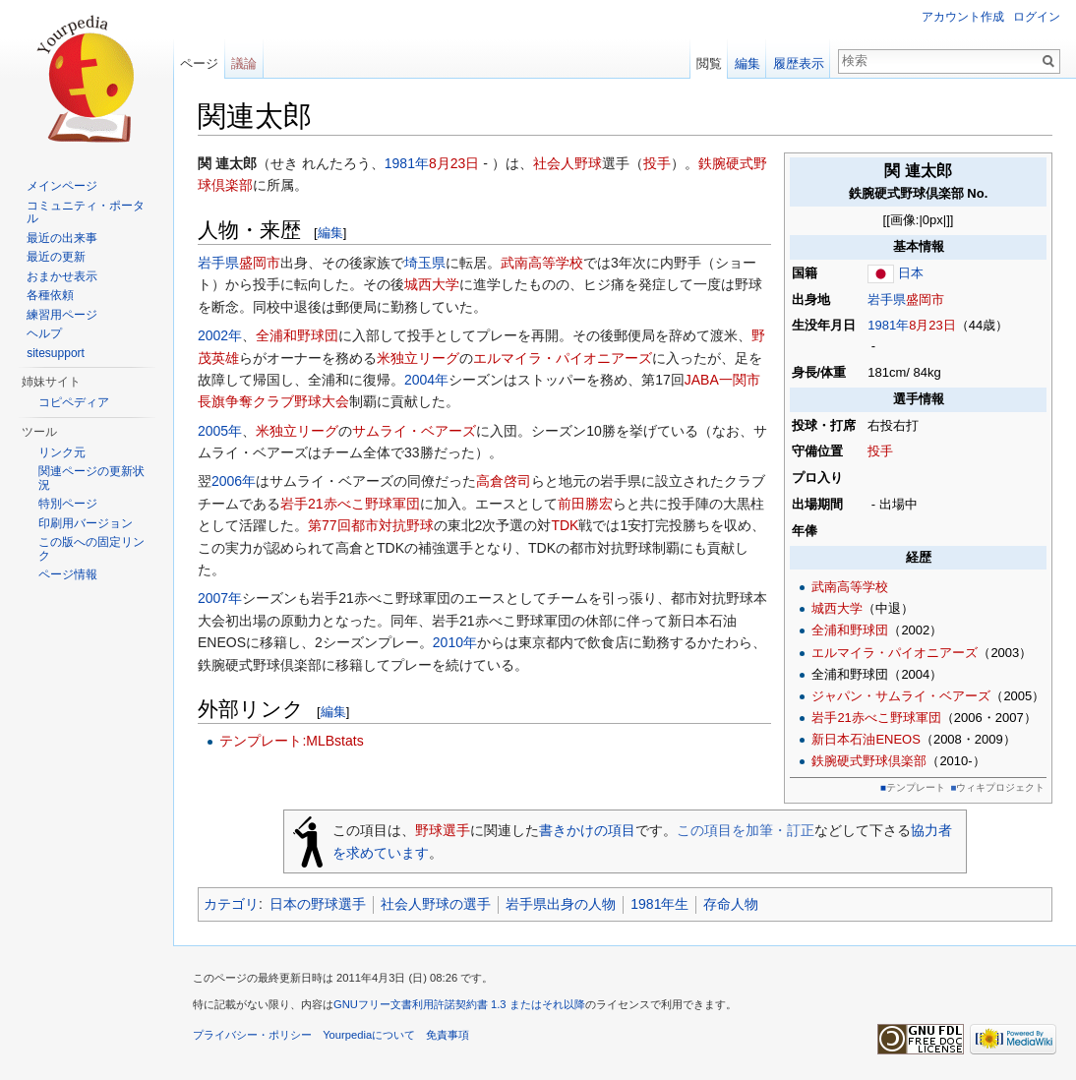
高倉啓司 (503, 481)
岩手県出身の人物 (561, 904)
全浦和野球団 (849, 630)
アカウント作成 (963, 17)
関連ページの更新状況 (91, 478)
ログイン (1036, 17)
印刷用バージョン (85, 523)
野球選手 (442, 830)
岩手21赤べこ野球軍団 (875, 717)
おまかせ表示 (62, 276)
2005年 (220, 431)
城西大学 (837, 608)
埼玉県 (425, 262)
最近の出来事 (62, 238)
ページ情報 (67, 574)
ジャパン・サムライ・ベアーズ (900, 696)
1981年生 (659, 904)
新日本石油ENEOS (866, 739)
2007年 (220, 598)
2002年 (220, 335)
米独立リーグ (418, 358)
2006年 (233, 481)
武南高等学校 (849, 586)
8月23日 (932, 325)
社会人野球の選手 (436, 904)
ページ (199, 63)
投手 (880, 451)
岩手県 (886, 299)
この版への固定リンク (91, 549)
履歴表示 (798, 63)
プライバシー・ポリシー (252, 1035)
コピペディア (73, 402)
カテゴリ (231, 904)
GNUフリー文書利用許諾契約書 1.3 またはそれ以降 (459, 1004)
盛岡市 (925, 299)
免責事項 (447, 1035)
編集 (330, 232)
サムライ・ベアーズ (414, 431)
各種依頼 (50, 295)
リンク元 (62, 452)
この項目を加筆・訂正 (745, 830)
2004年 (426, 380)
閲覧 (709, 63)
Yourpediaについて (369, 1035)
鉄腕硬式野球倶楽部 (869, 760)
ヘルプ (44, 333)
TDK (564, 525)
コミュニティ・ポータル (86, 212)
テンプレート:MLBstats (291, 741)
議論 (244, 63)
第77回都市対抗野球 (371, 525)
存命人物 (730, 904)
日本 (911, 273)
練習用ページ (62, 315)
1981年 (888, 325)
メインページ (62, 186)
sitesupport (56, 353)
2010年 (455, 642)
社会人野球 (567, 163)
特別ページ (67, 503)
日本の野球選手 (317, 904)
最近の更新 (56, 257)
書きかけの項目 (587, 830)
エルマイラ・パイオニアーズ (894, 652)
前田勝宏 (585, 503)
